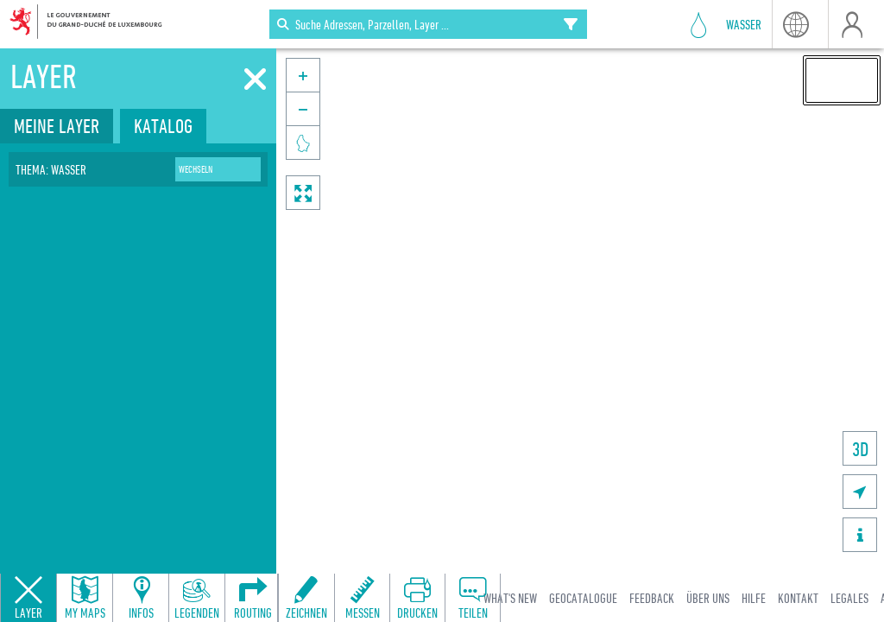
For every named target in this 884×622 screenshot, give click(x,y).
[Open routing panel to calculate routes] (253, 598)
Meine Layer (56, 125)
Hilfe (754, 598)
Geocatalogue (583, 598)
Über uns (707, 598)
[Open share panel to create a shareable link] (472, 598)
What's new (510, 598)
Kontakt (798, 598)
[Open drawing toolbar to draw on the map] (306, 598)
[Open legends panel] (196, 598)
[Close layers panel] (28, 598)
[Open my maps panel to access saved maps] (84, 598)
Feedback (651, 598)
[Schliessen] (255, 79)
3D (860, 448)
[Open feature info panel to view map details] (140, 598)
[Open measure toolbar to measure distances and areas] (361, 598)
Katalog (163, 125)
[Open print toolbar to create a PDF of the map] (417, 598)
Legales (849, 598)
